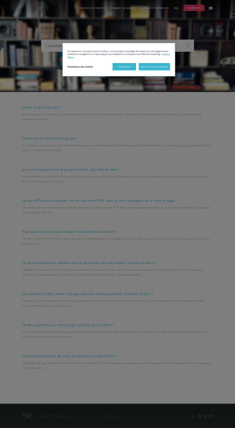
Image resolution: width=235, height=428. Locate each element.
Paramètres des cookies (80, 66)
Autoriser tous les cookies (154, 66)
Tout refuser (124, 66)
